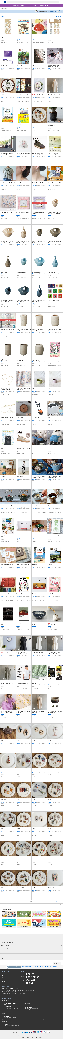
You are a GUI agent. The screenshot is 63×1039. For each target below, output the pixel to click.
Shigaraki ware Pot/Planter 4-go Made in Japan (54, 125)
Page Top (57, 963)
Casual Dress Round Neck (54, 94)
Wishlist (4, 973)
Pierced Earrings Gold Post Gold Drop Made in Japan (7, 418)
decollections (4, 218)
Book (33, 65)
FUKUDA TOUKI (36, 629)
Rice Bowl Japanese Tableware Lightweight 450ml (8, 506)
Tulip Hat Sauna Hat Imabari (38, 36)
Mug (33, 388)
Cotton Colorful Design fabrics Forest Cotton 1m (23, 389)
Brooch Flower (51, 887)
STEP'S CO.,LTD (52, 688)
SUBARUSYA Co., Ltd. (6, 71)
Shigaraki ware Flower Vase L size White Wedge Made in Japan (7, 242)
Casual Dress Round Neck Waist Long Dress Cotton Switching (54, 653)
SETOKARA (35, 394)
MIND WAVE (4, 42)
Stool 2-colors (19, 417)
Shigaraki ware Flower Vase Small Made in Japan (38, 242)
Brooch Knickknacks (5, 799)
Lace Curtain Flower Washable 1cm (8, 330)
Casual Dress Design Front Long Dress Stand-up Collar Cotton (7, 682)
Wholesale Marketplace (11, 1004)
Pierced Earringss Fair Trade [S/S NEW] (23, 183)
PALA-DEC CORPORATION (7, 659)
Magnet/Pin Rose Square (53, 300)
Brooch (34, 124)
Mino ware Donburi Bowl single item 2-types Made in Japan (55, 712)
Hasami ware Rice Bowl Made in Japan (39, 624)
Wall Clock (3, 94)
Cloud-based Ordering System (33, 1004)
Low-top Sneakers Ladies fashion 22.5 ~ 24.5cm (53, 66)
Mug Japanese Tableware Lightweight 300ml (54, 506)
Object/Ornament (36, 593)
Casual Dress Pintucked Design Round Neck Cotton (22, 653)
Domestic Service (10, 1006)
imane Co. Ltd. (19, 160)
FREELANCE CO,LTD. (21, 688)
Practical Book (51, 359)
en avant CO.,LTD (5, 717)
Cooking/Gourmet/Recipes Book (7, 536)
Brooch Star (19, 770)
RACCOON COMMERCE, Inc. (10, 988)
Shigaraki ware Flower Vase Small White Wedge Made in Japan (54, 213)
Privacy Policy (43, 1035)
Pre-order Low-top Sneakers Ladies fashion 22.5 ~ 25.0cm (39, 154)
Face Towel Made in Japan (54, 535)
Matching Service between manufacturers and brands (34, 1008)
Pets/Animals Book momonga (23, 36)
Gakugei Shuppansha (6, 130)
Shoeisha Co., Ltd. (5, 541)
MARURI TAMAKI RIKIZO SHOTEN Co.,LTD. (39, 482)
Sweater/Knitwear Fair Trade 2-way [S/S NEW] (8, 183)
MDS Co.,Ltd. (51, 42)
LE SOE (50, 101)
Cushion (34, 447)
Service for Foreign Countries (13, 1008)
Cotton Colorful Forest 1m (6, 212)
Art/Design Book (4, 124)
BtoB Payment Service (11, 1017)
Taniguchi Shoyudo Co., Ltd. (22, 218)
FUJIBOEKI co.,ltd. (20, 424)
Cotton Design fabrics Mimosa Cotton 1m (23, 712)
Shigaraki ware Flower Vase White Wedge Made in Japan (23, 242)
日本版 (3, 981)
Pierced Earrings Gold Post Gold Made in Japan (7, 389)
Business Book (4, 65)
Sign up (2, 39)
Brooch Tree (19, 740)
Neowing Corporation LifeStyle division (23, 101)
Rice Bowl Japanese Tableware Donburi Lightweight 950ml (23, 506)
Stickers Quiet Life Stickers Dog (7, 36)
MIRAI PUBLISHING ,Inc (37, 71)
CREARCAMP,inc (52, 71)
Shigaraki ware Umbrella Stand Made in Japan (23, 330)
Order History (5, 975)
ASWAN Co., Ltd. (5, 336)
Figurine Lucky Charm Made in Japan (54, 624)
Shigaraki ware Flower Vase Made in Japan (7, 271)
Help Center (5, 977)
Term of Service (34, 1035)
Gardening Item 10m (37, 417)
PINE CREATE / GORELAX (38, 42)
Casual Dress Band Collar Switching (38, 712)
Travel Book (19, 65)
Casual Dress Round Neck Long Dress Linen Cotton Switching (38, 653)
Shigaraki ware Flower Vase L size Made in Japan (54, 242)
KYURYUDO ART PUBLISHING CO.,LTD (8, 629)
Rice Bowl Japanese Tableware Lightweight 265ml (55, 477)
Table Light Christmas (53, 681)
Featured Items (6, 909)
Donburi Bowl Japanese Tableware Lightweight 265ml (38, 506)
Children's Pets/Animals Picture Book (8, 447)
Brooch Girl (34, 828)
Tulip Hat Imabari (5, 593)
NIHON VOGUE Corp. (37, 101)
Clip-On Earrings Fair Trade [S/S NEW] (38, 183)
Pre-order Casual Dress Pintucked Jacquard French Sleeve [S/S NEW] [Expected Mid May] (7, 712)
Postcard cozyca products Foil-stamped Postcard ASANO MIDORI (23, 95)
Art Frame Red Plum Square (22, 212)
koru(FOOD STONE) (52, 629)
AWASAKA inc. (51, 717)
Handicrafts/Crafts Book (39, 94)
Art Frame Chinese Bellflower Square (39, 213)
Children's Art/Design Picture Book (7, 624)
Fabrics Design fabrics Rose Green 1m (38, 682)
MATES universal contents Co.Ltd (23, 42)
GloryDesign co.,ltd (5, 394)
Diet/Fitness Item (20, 476)
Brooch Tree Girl (20, 887)
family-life (3, 101)
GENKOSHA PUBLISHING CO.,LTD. (55, 365)
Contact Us (4, 979)
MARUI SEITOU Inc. (52, 218)
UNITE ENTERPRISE (53, 306)
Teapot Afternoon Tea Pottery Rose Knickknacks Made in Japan (23, 154)
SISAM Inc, (3, 189)
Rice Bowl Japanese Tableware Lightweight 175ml (39, 477)
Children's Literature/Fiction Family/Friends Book (54, 154)
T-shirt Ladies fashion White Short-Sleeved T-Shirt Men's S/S (22, 682)
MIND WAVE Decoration (53, 36)
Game (33, 535)
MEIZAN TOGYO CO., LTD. (54, 130)
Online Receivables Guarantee (12, 1025)
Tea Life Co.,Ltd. (51, 189)
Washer (49, 417)
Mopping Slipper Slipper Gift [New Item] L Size (54, 183)
